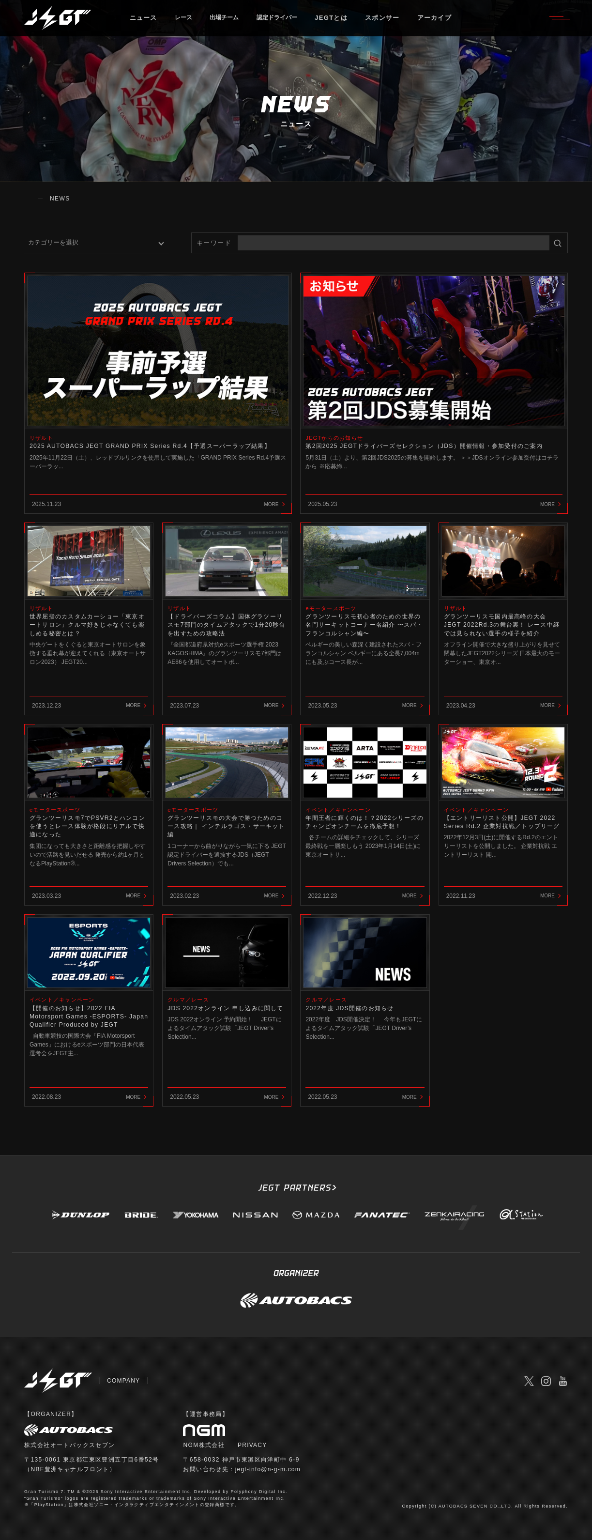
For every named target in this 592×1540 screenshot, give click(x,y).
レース (190, 21)
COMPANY (124, 1380)
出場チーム (235, 21)
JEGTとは (352, 21)
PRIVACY (253, 1445)
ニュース (149, 21)
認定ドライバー (295, 21)
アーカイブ (456, 21)
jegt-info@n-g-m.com (269, 1469)
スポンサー (404, 21)
